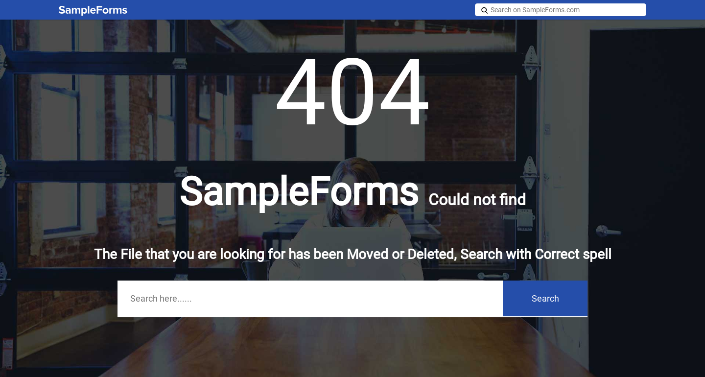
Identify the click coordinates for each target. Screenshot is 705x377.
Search (545, 298)
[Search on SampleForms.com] (560, 9)
